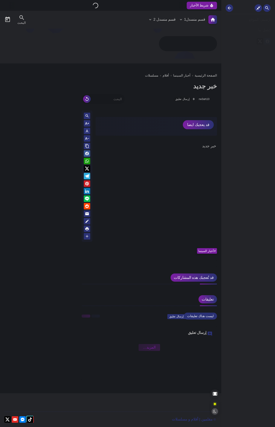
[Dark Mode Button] (215, 411)
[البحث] (103, 99)
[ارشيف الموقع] (248, 19)
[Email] (87, 214)
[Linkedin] (87, 192)
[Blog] (87, 222)
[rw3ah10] (214, 99)
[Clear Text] (87, 99)
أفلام (166, 75)
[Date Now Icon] (7, 19)
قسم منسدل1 (194, 19)
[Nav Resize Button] (229, 8)
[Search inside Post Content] (87, 116)
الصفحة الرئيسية (206, 75)
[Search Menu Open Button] (21, 19)
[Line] (87, 199)
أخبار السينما (181, 75)
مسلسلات (151, 75)
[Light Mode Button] (215, 404)
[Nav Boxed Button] (258, 8)
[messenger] (22, 420)
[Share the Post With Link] (87, 146)
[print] (87, 229)
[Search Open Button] (267, 8)
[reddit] (87, 207)
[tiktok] (30, 420)
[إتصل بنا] (248, 30)
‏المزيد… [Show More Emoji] (149, 347)
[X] (260, 42)
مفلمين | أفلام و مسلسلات (192, 419)
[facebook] (267, 42)
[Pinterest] (87, 184)
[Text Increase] (87, 123)
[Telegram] (87, 177)
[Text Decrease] (87, 138)
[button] (87, 154)
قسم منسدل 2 (164, 19)
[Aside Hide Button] (215, 393)
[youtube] (15, 420)
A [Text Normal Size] (87, 131)
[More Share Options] (87, 236)
